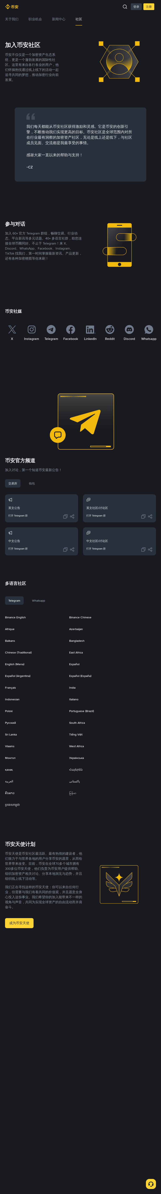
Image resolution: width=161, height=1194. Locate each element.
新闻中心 (58, 19)
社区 (78, 19)
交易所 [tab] (12, 483)
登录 (136, 7)
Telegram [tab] (14, 600)
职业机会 (35, 19)
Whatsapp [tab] (38, 600)
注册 (149, 7)
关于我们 (11, 19)
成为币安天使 (19, 923)
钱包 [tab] (32, 483)
